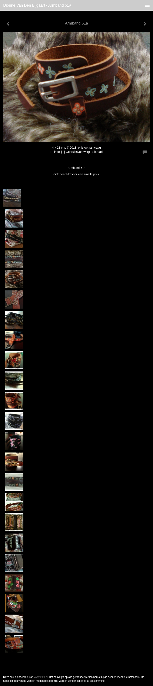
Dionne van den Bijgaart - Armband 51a (37, 5)
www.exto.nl (41, 677)
